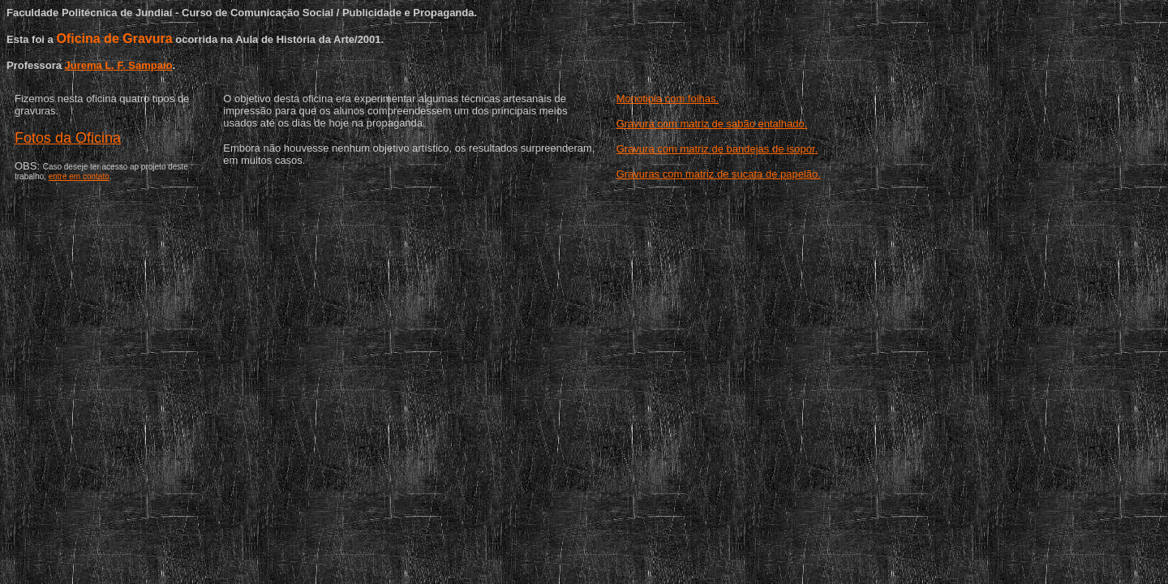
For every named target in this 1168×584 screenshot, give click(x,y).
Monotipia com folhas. (667, 98)
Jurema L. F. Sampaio (119, 65)
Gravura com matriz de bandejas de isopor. (717, 149)
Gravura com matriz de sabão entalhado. (712, 124)
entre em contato (79, 176)
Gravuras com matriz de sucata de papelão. (718, 174)
